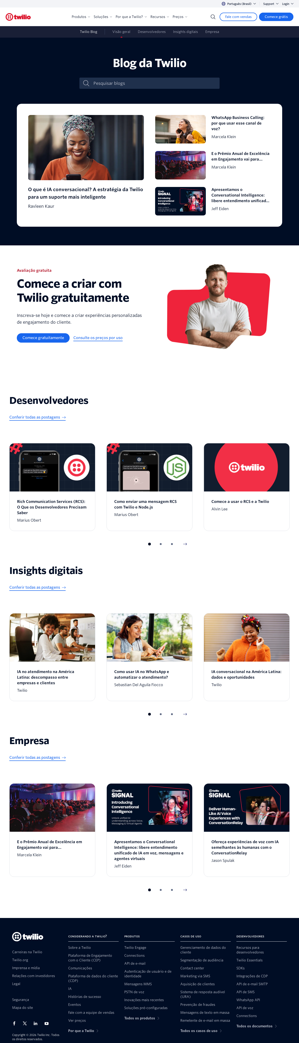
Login (287, 4)
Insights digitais (185, 32)
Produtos (81, 17)
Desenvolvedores (152, 32)
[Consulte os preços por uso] (98, 338)
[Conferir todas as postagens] (37, 417)
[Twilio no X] (26, 1023)
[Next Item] (185, 544)
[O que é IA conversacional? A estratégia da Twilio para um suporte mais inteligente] (86, 165)
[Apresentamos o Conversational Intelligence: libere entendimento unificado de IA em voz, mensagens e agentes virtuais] (213, 201)
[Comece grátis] (276, 17)
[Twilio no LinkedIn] (37, 1023)
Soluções (103, 17)
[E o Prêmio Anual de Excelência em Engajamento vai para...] (213, 165)
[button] (149, 544)
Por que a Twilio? (131, 17)
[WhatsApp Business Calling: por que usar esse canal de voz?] (213, 129)
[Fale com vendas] (238, 17)
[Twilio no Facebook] (15, 1023)
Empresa (212, 32)
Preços (180, 17)
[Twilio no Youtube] (47, 1023)
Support (270, 4)
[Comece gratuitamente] (43, 338)
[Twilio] (18, 17)
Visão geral (121, 32)
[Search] (213, 17)
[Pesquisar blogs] (154, 83)
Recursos (159, 17)
